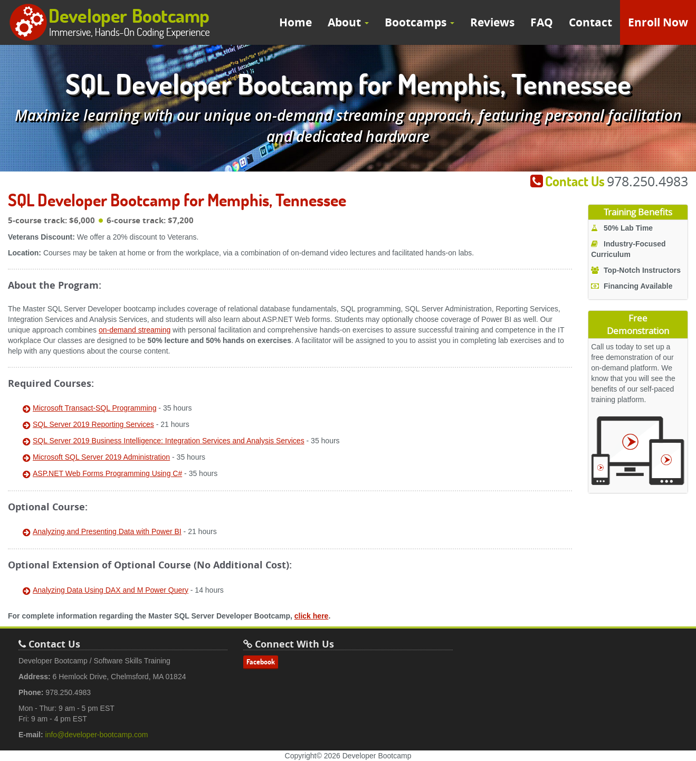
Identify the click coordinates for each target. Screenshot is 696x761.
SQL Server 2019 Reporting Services (93, 424)
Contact (590, 22)
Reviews (492, 22)
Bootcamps (419, 22)
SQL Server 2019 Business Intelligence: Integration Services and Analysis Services (168, 440)
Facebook (260, 662)
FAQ (541, 22)
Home (295, 22)
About (348, 22)
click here (311, 616)
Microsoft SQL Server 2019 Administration (101, 457)
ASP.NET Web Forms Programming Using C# (107, 473)
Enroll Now (658, 22)
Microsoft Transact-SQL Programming (94, 408)
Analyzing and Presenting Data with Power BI (107, 531)
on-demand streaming (134, 330)
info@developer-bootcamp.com (96, 734)
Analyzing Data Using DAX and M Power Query (110, 590)
